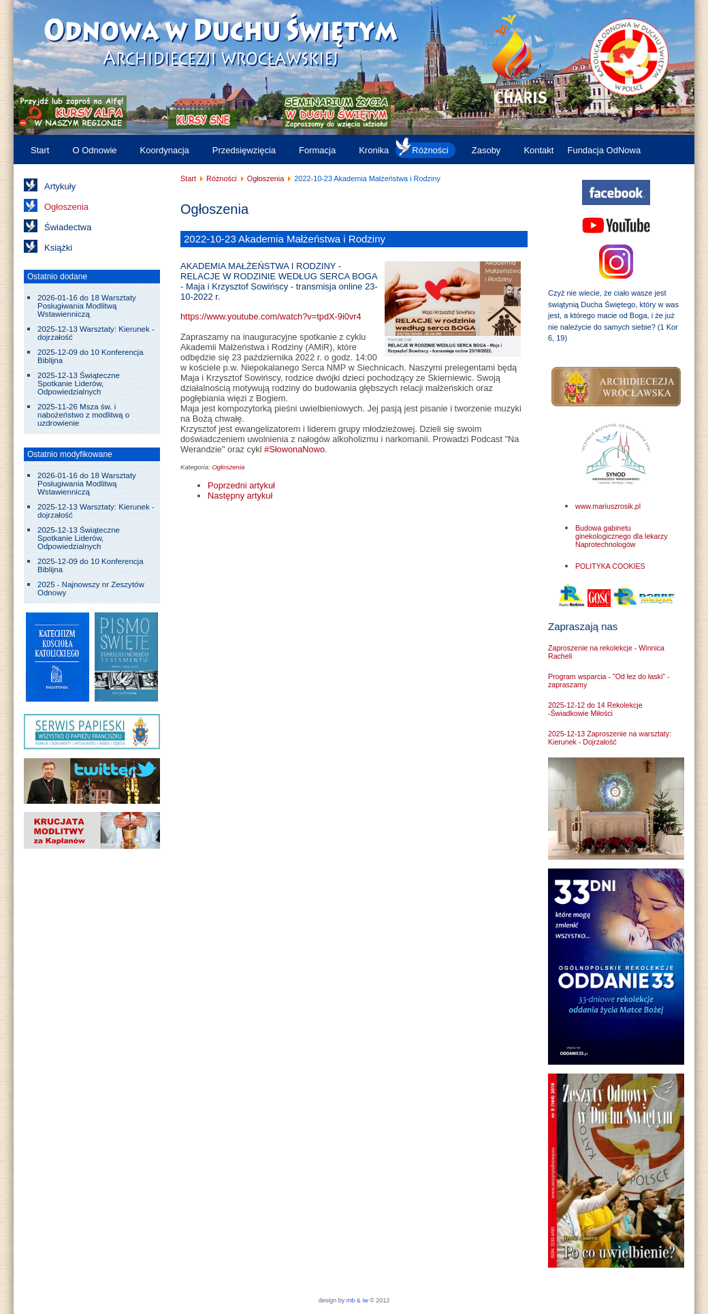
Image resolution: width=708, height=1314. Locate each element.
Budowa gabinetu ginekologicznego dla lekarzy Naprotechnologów (621, 536)
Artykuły (60, 186)
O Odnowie (94, 150)
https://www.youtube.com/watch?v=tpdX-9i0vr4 (270, 316)
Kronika (374, 150)
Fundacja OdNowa (604, 150)
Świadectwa (67, 227)
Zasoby (486, 150)
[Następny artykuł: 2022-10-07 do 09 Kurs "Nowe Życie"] (240, 495)
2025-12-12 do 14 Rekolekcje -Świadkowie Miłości (595, 709)
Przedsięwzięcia (244, 150)
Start (40, 150)
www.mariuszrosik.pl (608, 506)
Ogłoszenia (66, 207)
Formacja (317, 150)
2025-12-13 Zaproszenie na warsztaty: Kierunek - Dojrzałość (609, 738)
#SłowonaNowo (294, 449)
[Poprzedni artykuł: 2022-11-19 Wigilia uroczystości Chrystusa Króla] (241, 485)
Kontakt (538, 150)
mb (351, 1300)
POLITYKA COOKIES (610, 566)
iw (364, 1300)
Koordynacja (164, 150)
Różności (430, 150)
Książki (58, 248)
